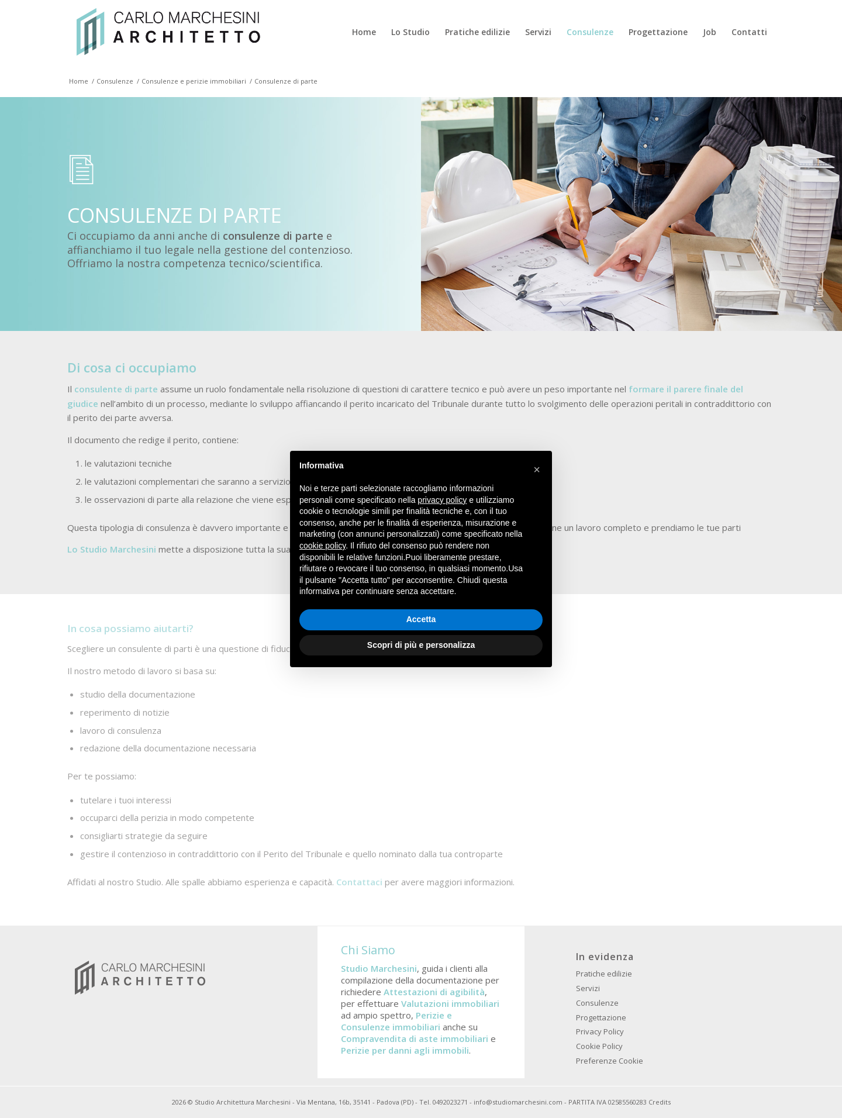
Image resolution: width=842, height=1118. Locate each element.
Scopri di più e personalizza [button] (421, 645)
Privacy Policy (600, 1031)
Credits (659, 1102)
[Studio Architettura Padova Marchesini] (168, 32)
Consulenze (597, 1003)
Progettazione (601, 1017)
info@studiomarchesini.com (518, 1102)
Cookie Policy (599, 1046)
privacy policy (442, 500)
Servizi (588, 988)
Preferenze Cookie (609, 1060)
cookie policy (322, 545)
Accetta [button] (421, 619)
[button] (536, 469)
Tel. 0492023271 (443, 1102)
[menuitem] (364, 32)
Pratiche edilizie (604, 973)
